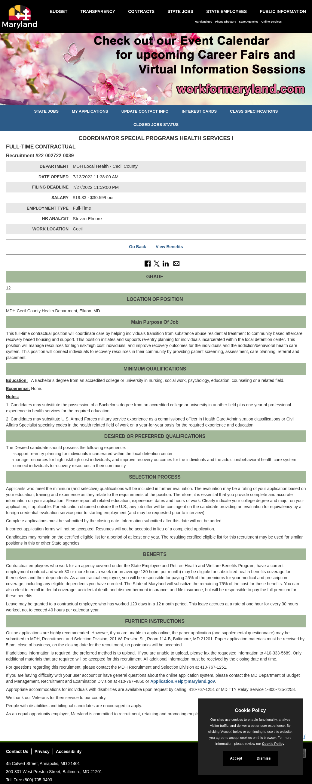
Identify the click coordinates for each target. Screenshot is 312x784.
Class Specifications (254, 111)
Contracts (141, 11)
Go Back (137, 246)
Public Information (283, 11)
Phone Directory (225, 21)
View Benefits (169, 246)
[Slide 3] (163, 99)
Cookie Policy (250, 710)
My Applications (90, 111)
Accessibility (69, 751)
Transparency (97, 11)
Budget (58, 11)
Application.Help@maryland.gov (182, 681)
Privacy (42, 751)
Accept (236, 758)
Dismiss (264, 758)
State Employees (226, 11)
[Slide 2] (156, 99)
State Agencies (248, 21)
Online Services (271, 21)
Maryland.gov (203, 21)
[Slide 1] (149, 99)
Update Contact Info (145, 111)
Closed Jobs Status (156, 124)
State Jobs (180, 11)
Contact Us (17, 751)
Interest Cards (199, 111)
